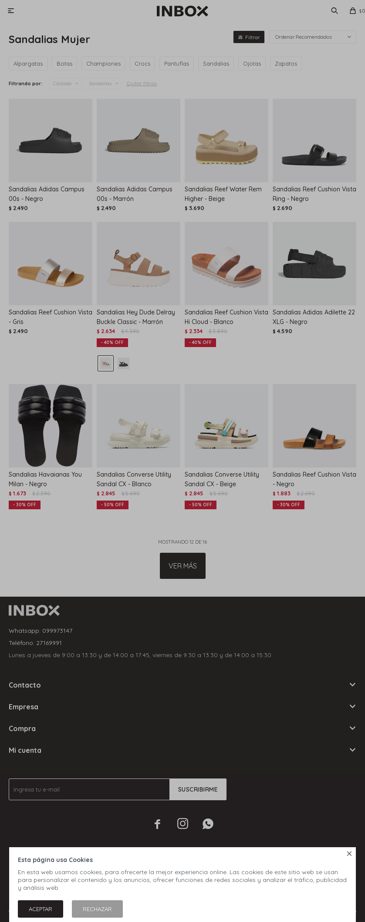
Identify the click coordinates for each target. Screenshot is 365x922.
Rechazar (97, 908)
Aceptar (40, 908)
